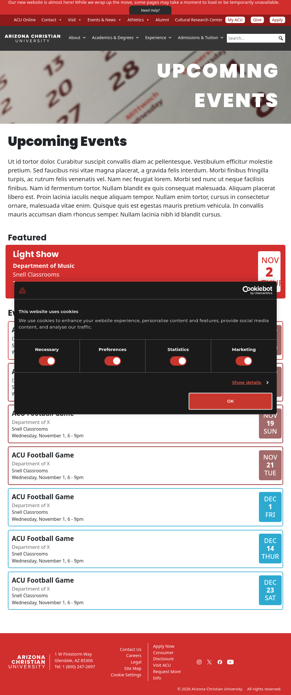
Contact (51, 20)
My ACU (235, 19)
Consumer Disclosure (163, 655)
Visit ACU (162, 665)
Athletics (138, 20)
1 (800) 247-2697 (78, 666)
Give (257, 19)
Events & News (104, 20)
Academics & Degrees (115, 37)
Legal (136, 662)
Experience (158, 37)
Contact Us (130, 649)
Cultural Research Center (198, 19)
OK (230, 401)
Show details (246, 382)
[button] (280, 38)
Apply (277, 19)
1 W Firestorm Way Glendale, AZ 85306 (74, 657)
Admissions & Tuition (201, 37)
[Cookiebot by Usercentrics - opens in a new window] (246, 290)
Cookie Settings (126, 674)
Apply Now (163, 646)
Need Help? (150, 10)
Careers (133, 655)
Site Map (132, 668)
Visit (75, 20)
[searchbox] (256, 38)
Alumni (162, 19)
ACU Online (25, 19)
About (77, 37)
